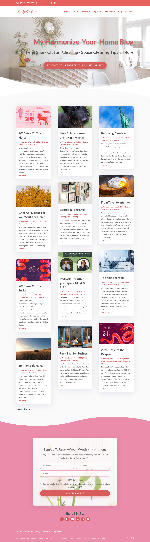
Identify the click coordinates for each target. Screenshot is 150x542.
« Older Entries (23, 409)
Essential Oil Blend (25, 297)
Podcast (70, 294)
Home (66, 12)
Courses (84, 12)
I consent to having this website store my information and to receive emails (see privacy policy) (75, 484)
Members (129, 12)
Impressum (58, 531)
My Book (97, 12)
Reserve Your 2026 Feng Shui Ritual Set (75, 65)
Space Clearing (31, 144)
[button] (62, 519)
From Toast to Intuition (116, 202)
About (75, 12)
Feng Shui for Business (74, 353)
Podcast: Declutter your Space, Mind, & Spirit (72, 283)
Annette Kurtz (26, 142)
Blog (120, 12)
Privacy (46, 531)
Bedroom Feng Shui (72, 209)
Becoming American (114, 133)
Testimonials (109, 12)
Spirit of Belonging (31, 365)
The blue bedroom (112, 277)
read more (22, 175)
